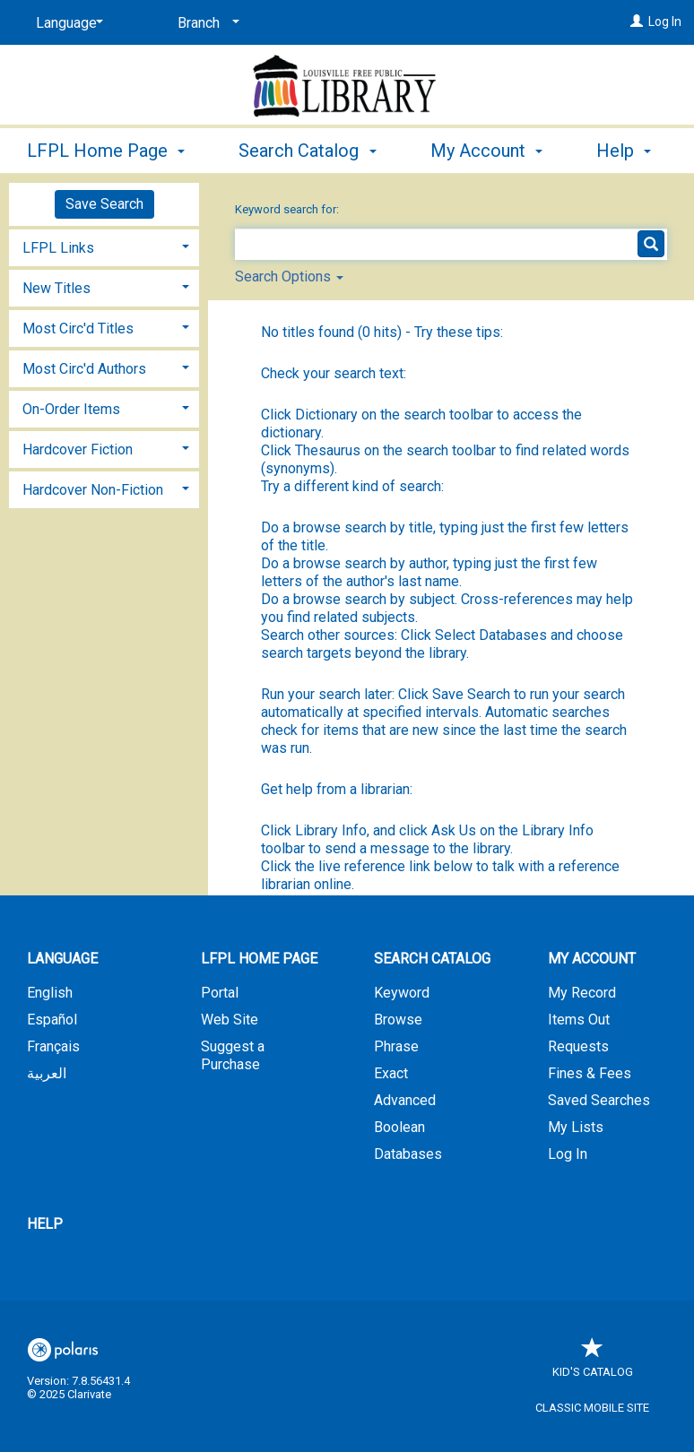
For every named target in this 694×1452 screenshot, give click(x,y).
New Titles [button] (56, 288)
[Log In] (636, 21)
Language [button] (62, 958)
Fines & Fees (589, 1073)
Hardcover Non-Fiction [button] (92, 489)
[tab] (104, 246)
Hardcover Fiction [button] (77, 449)
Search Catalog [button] (307, 148)
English (50, 992)
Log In (664, 21)
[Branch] (205, 23)
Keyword (401, 992)
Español (52, 1019)
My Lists (575, 1127)
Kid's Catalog (592, 1363)
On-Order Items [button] (71, 409)
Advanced (405, 1100)
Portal (220, 992)
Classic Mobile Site (592, 1407)
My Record (582, 992)
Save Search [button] (104, 203)
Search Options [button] (289, 276)
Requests (578, 1046)
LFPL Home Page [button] (106, 148)
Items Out (579, 1019)
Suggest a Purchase (233, 1055)
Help (45, 1223)
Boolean (399, 1127)
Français (53, 1046)
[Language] (66, 23)
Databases (408, 1153)
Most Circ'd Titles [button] (78, 328)
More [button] (465, 150)
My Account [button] (592, 958)
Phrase (396, 1046)
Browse (398, 1019)
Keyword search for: (288, 209)
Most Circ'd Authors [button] (84, 368)
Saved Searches (599, 1100)
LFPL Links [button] (58, 247)
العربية (46, 1073)
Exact (391, 1073)
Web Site (229, 1019)
